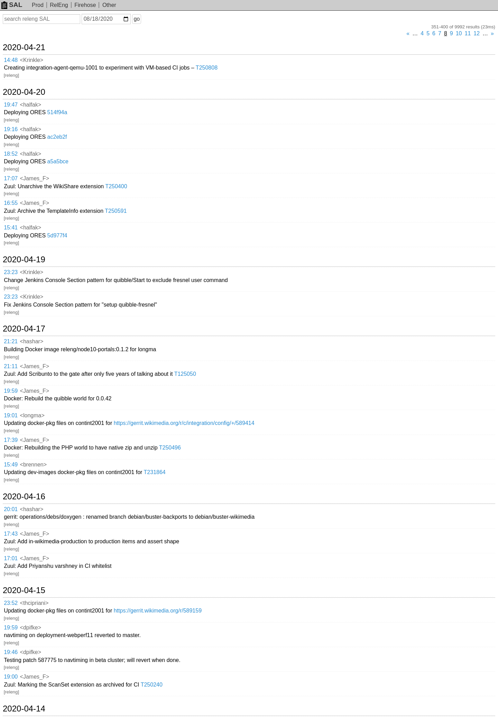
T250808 (207, 68)
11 (468, 33)
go (136, 19)
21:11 (11, 366)
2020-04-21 (24, 47)
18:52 (11, 154)
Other (109, 5)
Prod (38, 5)
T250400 (116, 186)
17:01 (11, 558)
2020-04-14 (24, 708)
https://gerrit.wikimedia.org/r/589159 (158, 611)
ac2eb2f (57, 137)
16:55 (11, 203)
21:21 (11, 341)
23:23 (11, 272)
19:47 (11, 105)
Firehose (85, 5)
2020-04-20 (24, 92)
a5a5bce (57, 161)
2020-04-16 (24, 496)
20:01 (11, 509)
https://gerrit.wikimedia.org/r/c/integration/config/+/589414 (184, 423)
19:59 (11, 391)
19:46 (11, 652)
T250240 (152, 685)
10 (459, 33)
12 (476, 33)
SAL (11, 4)
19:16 (11, 129)
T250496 (170, 448)
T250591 (116, 211)
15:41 (11, 227)
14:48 (11, 60)
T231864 (155, 472)
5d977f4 (57, 235)
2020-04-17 (24, 329)
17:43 (11, 534)
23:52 (11, 603)
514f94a (57, 112)
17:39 (11, 440)
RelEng (59, 5)
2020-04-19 (24, 259)
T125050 (185, 374)
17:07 (11, 178)
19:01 (11, 415)
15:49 (11, 465)
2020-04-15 (24, 590)
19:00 (11, 677)
